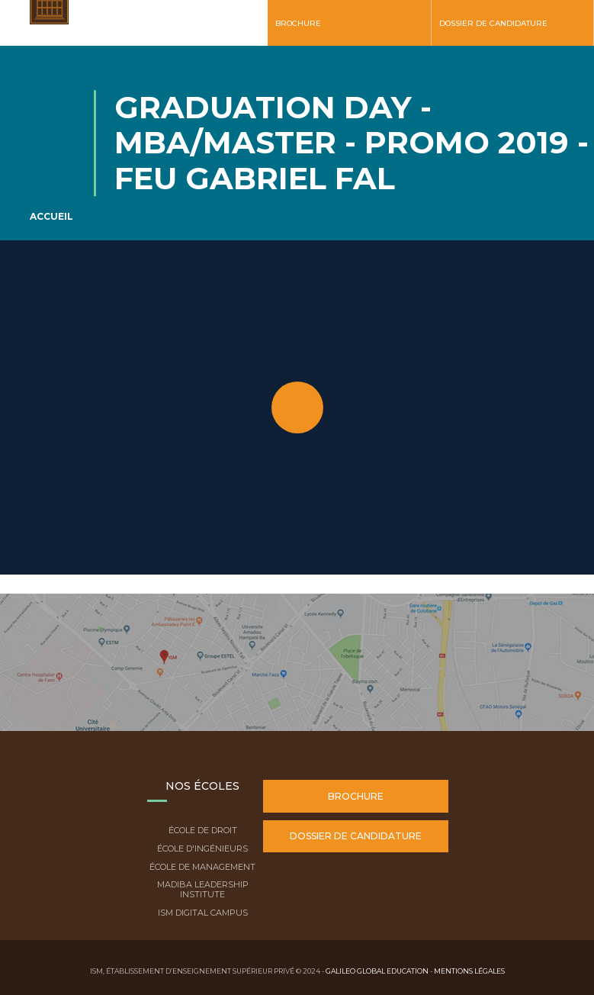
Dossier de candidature (493, 23)
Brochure (298, 23)
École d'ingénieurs (202, 848)
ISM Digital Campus (203, 912)
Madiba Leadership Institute (203, 889)
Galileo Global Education (377, 971)
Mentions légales (469, 971)
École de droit (203, 830)
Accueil (51, 216)
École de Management (202, 866)
